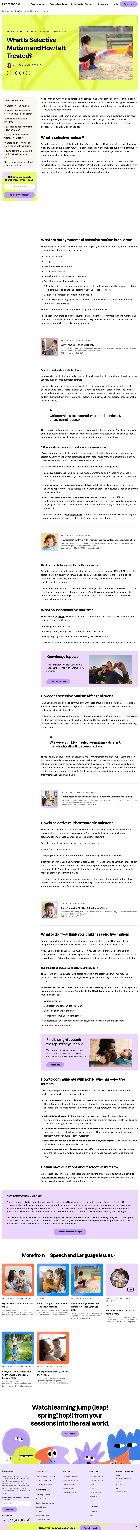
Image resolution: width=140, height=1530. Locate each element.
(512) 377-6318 (121, 1485)
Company (103, 4)
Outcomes (93, 1497)
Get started (129, 4)
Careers (92, 1488)
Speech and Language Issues (33, 11)
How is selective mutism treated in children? (16, 136)
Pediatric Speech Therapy (45, 1476)
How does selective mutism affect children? (18, 128)
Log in (115, 4)
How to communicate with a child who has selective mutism (18, 154)
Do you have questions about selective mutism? (18, 163)
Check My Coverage (70, 1480)
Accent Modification (43, 1519)
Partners (90, 4)
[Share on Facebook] (9, 73)
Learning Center (10, 11)
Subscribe (10, 1509)
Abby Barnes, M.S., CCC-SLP (24, 65)
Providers (93, 1511)
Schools (92, 1515)
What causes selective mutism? (15, 120)
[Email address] (19, 187)
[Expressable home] (7, 1471)
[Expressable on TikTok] (28, 1520)
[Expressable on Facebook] (10, 1520)
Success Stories (68, 1488)
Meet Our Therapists (97, 1480)
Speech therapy (39, 4)
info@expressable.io (123, 1478)
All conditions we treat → (44, 1524)
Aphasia (39, 1511)
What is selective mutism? (17, 106)
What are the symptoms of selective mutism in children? (18, 112)
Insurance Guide (69, 1484)
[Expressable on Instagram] (4, 1520)
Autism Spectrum (42, 1515)
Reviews (92, 1501)
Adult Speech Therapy (44, 1480)
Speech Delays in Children (45, 1503)
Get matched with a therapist (70, 1232)
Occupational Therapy (44, 1484)
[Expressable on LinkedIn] (22, 1520)
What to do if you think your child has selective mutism (17, 144)
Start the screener (58, 682)
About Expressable (96, 1476)
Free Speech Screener (71, 1476)
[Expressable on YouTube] (16, 1520)
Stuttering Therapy (43, 1495)
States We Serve (95, 1493)
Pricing (91, 1484)
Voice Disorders (41, 1507)
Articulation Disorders (44, 1499)
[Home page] (11, 4)
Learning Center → (69, 1493)
